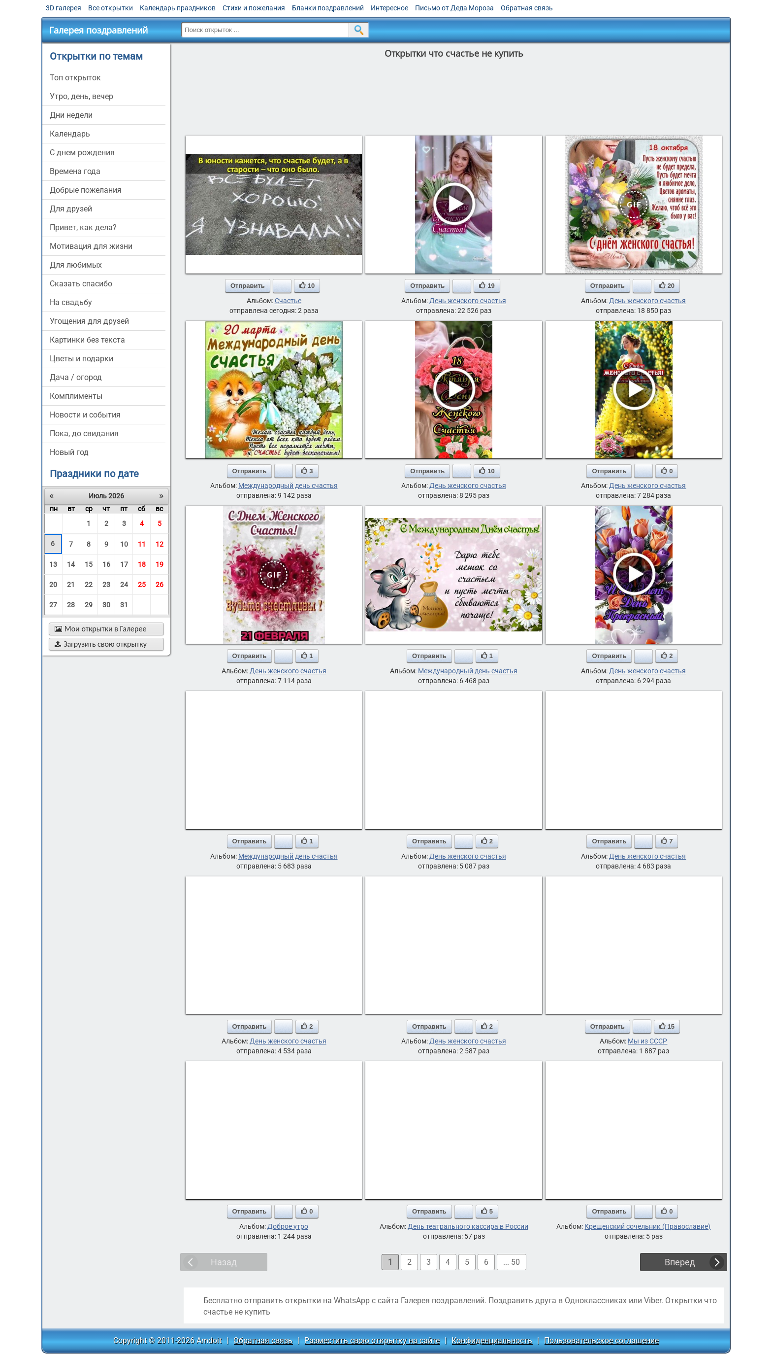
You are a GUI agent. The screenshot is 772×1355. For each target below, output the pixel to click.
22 (89, 585)
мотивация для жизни (91, 246)
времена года (75, 171)
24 (124, 585)
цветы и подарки (81, 358)
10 (124, 544)
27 (53, 605)
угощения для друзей (89, 321)
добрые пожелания (86, 190)
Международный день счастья (288, 485)
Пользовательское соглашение (601, 1340)
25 (142, 585)
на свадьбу (71, 302)
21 (71, 585)
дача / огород (76, 377)
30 (106, 605)
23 (106, 585)
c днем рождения (82, 152)
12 (159, 544)
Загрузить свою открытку (101, 644)
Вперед (680, 1262)
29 (89, 605)
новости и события (85, 414)
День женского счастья (467, 301)
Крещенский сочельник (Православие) (647, 1226)
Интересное (389, 8)
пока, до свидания (84, 433)
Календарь (70, 134)
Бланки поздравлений (328, 8)
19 (159, 564)
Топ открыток (75, 77)
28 (71, 605)
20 (53, 585)
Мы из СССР (647, 1041)
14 (71, 564)
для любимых (76, 265)
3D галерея (63, 8)
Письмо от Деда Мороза (454, 8)
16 (106, 564)
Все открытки (110, 8)
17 (124, 564)
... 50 (511, 1262)
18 (142, 564)
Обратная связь (527, 8)
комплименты (76, 396)
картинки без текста (87, 340)
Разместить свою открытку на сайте (372, 1340)
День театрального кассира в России (468, 1226)
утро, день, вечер (81, 96)
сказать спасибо (81, 283)
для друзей (71, 208)
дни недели (71, 115)
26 (159, 585)
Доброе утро (287, 1226)
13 (53, 564)
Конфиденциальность (491, 1340)
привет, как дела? (83, 227)
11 (142, 544)
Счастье (288, 301)
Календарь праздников (178, 8)
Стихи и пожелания (254, 8)
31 (124, 605)
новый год (69, 452)
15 (89, 564)
